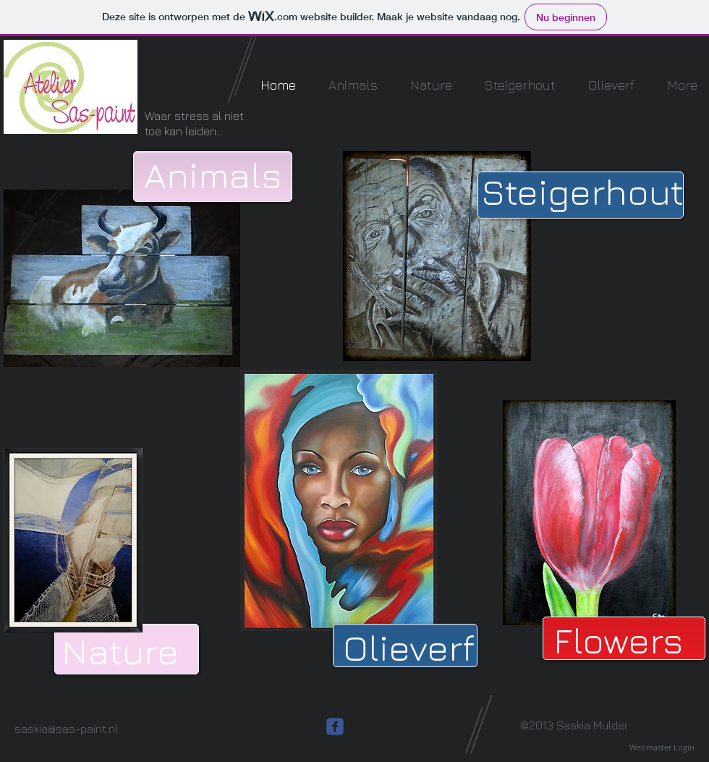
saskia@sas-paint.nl (66, 728)
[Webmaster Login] (662, 747)
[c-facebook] (335, 726)
